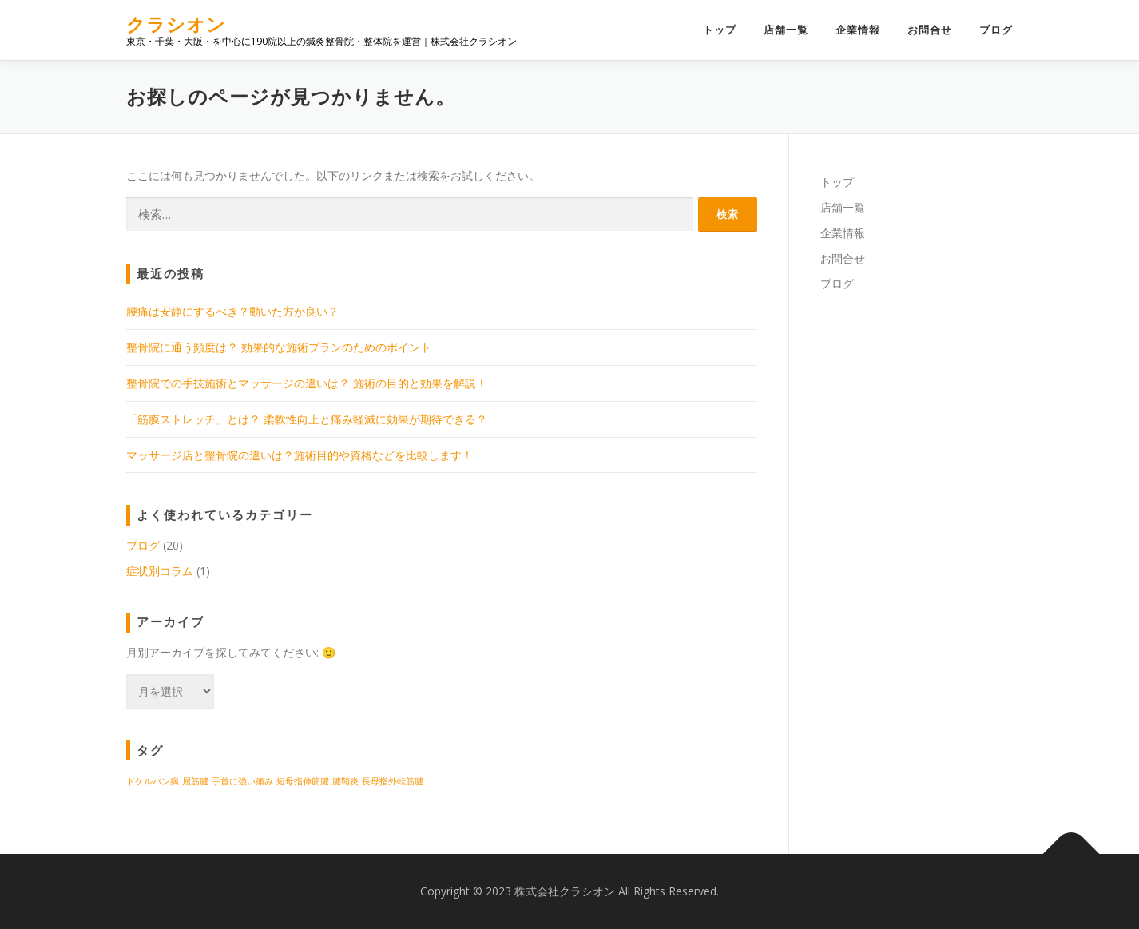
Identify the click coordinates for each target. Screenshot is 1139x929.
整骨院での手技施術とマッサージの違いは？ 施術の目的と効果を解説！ (306, 383)
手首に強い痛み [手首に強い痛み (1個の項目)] (242, 781)
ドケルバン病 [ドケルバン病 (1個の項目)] (152, 781)
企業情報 (857, 30)
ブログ (996, 30)
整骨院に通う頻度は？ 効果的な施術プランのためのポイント (278, 347)
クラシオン (176, 24)
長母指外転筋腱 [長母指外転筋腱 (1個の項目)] (392, 781)
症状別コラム (159, 570)
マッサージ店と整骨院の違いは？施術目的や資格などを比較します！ (299, 455)
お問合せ (929, 30)
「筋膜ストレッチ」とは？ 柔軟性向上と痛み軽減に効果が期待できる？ (306, 419)
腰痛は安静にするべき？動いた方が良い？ (232, 311)
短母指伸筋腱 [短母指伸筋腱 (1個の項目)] (302, 781)
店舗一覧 (786, 30)
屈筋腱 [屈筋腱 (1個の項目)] (195, 781)
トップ (719, 30)
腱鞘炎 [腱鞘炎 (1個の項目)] (345, 781)
